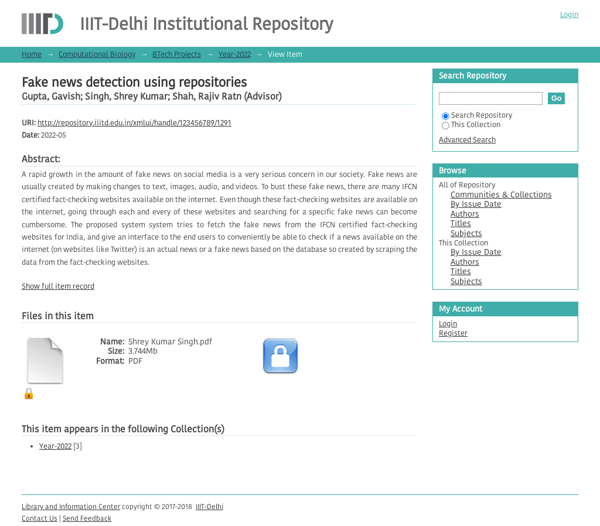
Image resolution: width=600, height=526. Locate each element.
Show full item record (58, 286)
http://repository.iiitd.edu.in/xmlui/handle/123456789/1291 (134, 123)
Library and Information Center (71, 506)
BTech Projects (176, 54)
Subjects (466, 233)
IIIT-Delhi (209, 506)
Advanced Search (467, 140)
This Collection (471, 124)
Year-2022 (235, 54)
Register (453, 333)
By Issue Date (476, 204)
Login (569, 14)
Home (32, 54)
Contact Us (39, 518)
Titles (461, 223)
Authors (465, 214)
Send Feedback (87, 518)
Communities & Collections (501, 195)
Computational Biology (97, 54)
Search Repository (477, 115)
